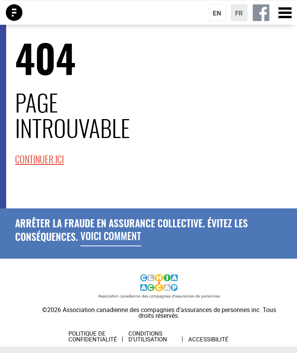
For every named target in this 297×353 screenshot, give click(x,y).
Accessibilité (208, 339)
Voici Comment (110, 237)
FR (239, 13)
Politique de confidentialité (92, 336)
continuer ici (39, 160)
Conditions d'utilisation (147, 336)
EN (217, 13)
